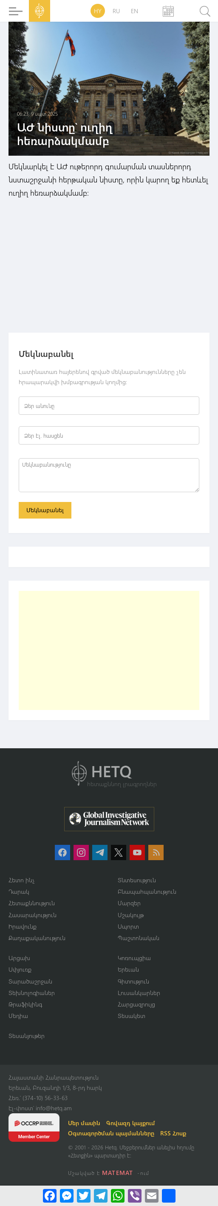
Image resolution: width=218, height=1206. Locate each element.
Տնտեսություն (137, 880)
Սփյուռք (19, 969)
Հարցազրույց (136, 1004)
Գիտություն (133, 981)
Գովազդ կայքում (130, 1123)
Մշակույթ (131, 915)
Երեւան (128, 969)
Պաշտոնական (138, 938)
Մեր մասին (84, 1123)
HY (98, 11)
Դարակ (18, 891)
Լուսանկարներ (139, 993)
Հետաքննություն (31, 903)
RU (116, 11)
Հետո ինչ (21, 880)
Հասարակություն (32, 915)
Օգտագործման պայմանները (111, 1133)
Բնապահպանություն (147, 891)
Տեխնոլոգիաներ (31, 993)
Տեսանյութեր (26, 1036)
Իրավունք (22, 926)
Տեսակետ (131, 1016)
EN (134, 11)
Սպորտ (128, 926)
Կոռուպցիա (134, 958)
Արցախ (19, 958)
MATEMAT (117, 1173)
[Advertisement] (109, 650)
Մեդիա (18, 1016)
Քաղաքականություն (36, 938)
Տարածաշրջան (30, 981)
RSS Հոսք (173, 1133)
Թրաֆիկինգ (25, 1004)
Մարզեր (129, 903)
